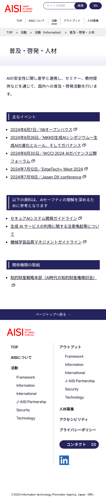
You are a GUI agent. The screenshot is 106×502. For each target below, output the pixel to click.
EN (96, 6)
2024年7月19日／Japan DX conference (45, 176)
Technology (25, 418)
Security (23, 410)
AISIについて (37, 20)
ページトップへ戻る (53, 314)
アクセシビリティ (73, 419)
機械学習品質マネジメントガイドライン (46, 242)
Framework (25, 377)
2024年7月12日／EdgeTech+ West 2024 (46, 169)
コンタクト (76, 444)
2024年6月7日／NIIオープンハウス (41, 129)
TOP (19, 20)
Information (25, 385)
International (26, 393)
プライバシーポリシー (77, 430)
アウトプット (72, 20)
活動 (54, 20)
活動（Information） (48, 32)
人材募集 (93, 20)
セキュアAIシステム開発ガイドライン (43, 218)
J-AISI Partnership (31, 401)
